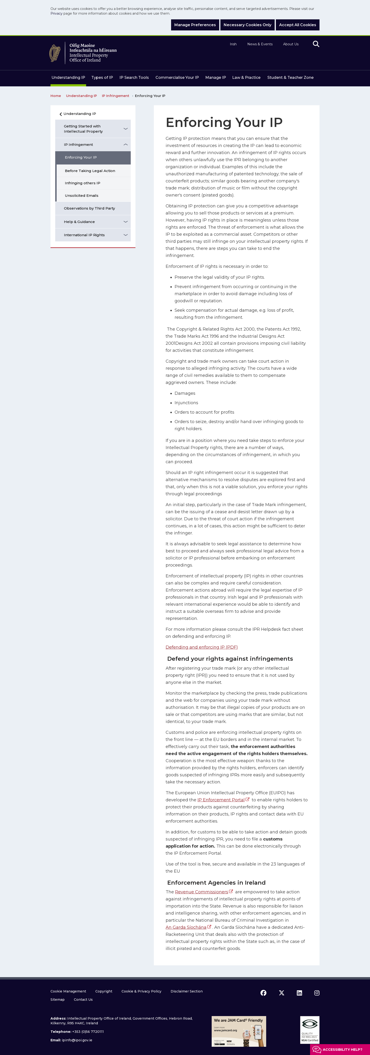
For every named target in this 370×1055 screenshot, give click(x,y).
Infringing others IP (82, 183)
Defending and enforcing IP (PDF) (202, 647)
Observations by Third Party (89, 208)
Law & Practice (246, 77)
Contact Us (83, 999)
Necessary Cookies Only (247, 25)
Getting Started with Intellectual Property (83, 128)
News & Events (260, 44)
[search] (316, 44)
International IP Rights (84, 235)
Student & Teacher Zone (290, 77)
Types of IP (102, 77)
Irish (233, 44)
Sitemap (57, 999)
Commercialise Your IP (177, 77)
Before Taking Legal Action (90, 170)
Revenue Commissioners (201, 892)
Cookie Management (68, 991)
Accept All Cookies (297, 25)
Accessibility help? (342, 1049)
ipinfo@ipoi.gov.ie (77, 1040)
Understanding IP (68, 77)
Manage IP (215, 77)
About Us (291, 44)
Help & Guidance (79, 221)
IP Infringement (78, 144)
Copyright (103, 991)
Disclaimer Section (187, 991)
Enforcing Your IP (81, 157)
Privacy (56, 13)
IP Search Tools (134, 77)
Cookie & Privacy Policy (141, 991)
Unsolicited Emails (81, 195)
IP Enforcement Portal (221, 800)
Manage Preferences (195, 25)
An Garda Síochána (186, 927)
